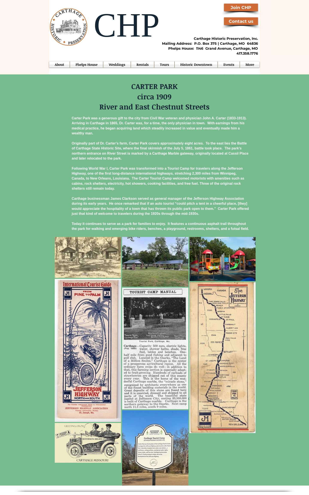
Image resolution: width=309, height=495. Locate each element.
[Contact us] (241, 21)
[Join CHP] (241, 7)
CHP (122, 25)
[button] (229, 64)
